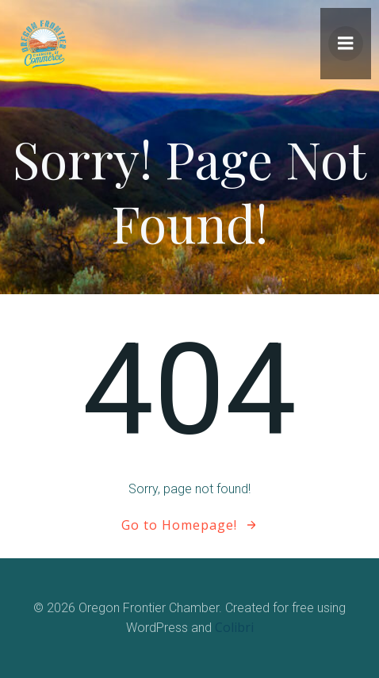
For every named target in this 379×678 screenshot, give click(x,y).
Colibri (234, 627)
